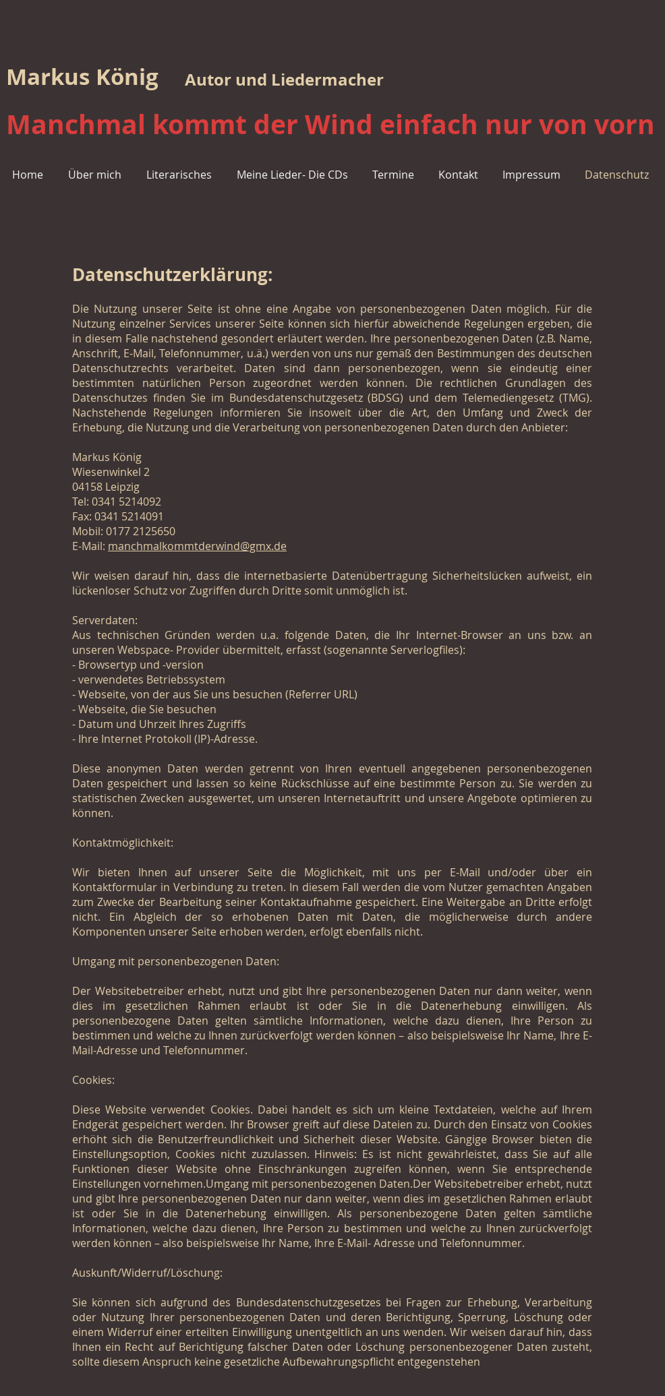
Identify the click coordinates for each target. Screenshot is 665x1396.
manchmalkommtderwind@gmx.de (197, 546)
